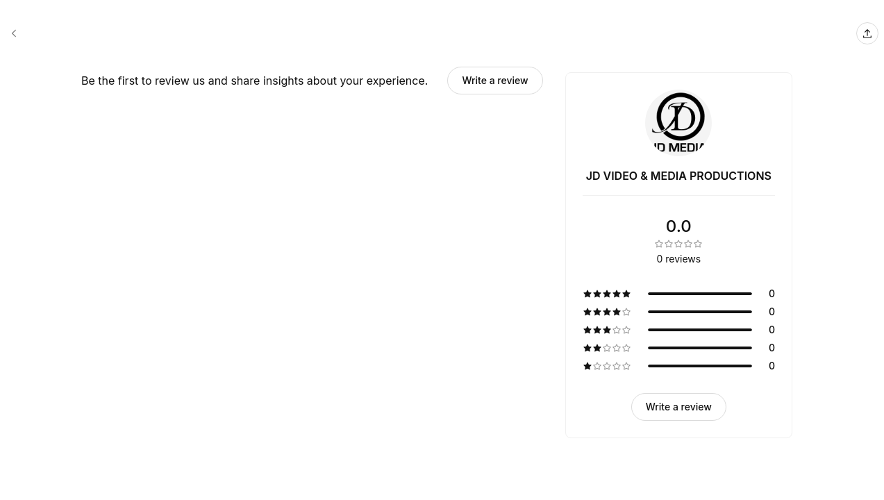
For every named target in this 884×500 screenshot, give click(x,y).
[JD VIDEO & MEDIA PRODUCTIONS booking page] (14, 33)
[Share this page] (867, 33)
